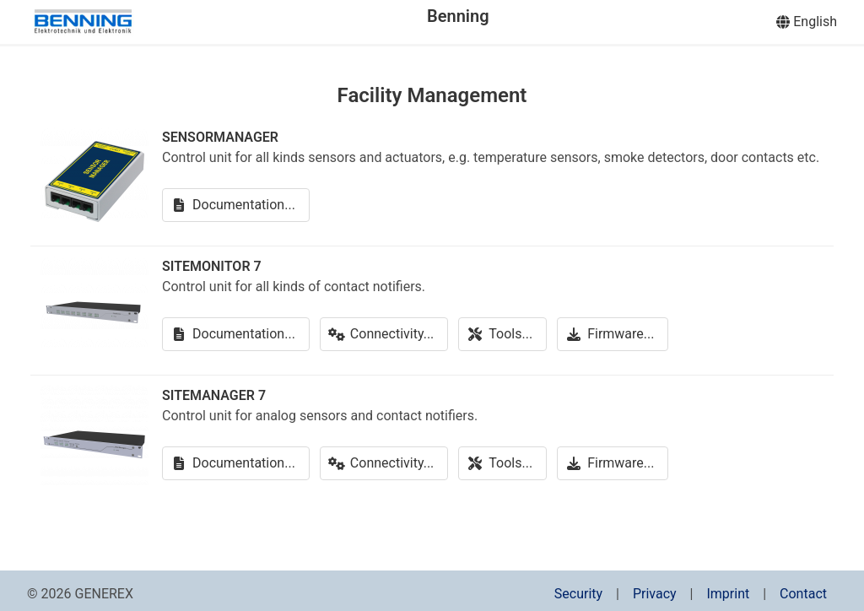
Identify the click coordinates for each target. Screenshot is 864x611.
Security (578, 594)
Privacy (655, 594)
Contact (803, 594)
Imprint (727, 594)
